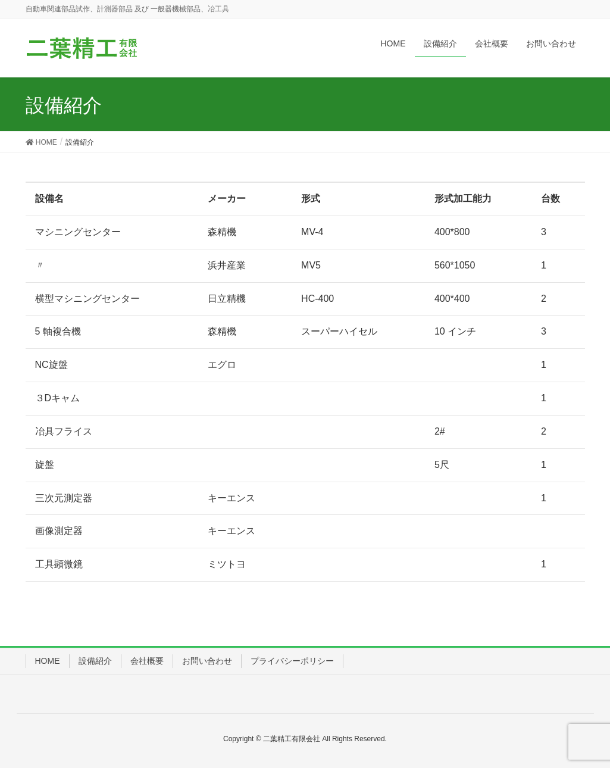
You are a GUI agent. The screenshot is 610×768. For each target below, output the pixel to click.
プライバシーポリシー (292, 661)
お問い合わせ (207, 661)
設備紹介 (95, 661)
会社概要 (147, 661)
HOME (47, 661)
